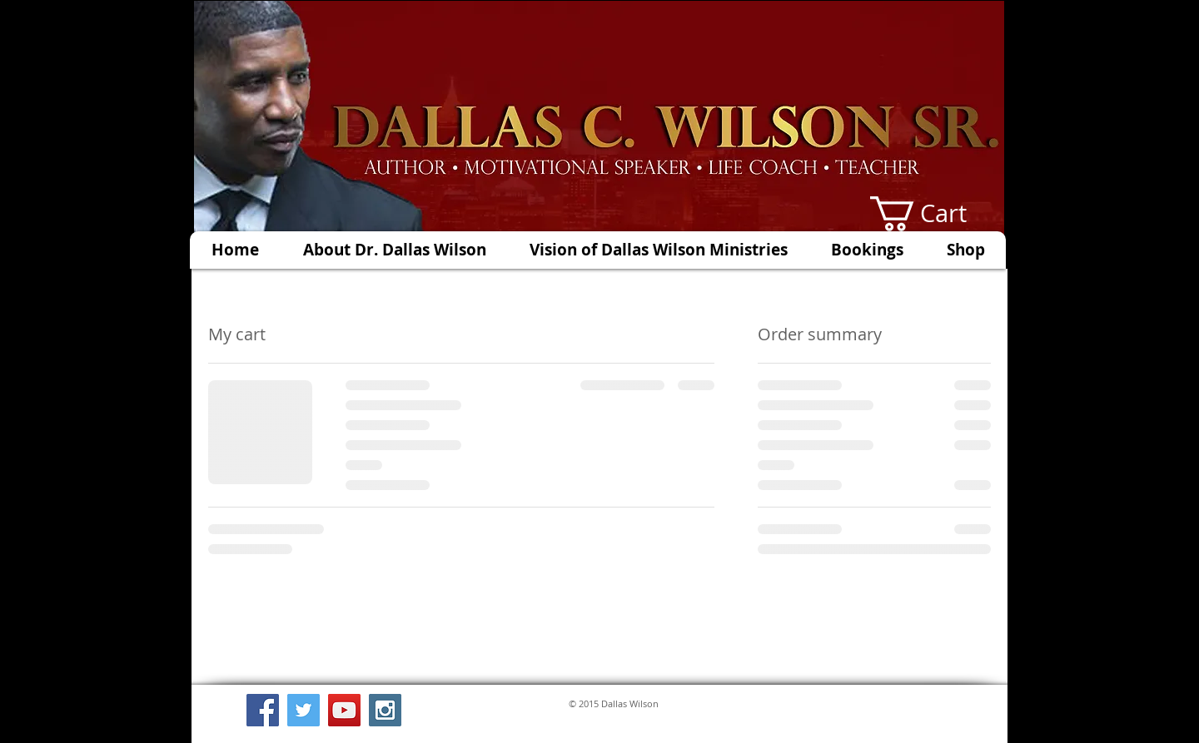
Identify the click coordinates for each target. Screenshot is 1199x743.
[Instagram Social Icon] (385, 710)
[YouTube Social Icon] (344, 710)
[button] (936, 213)
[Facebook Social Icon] (262, 710)
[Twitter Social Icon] (303, 710)
